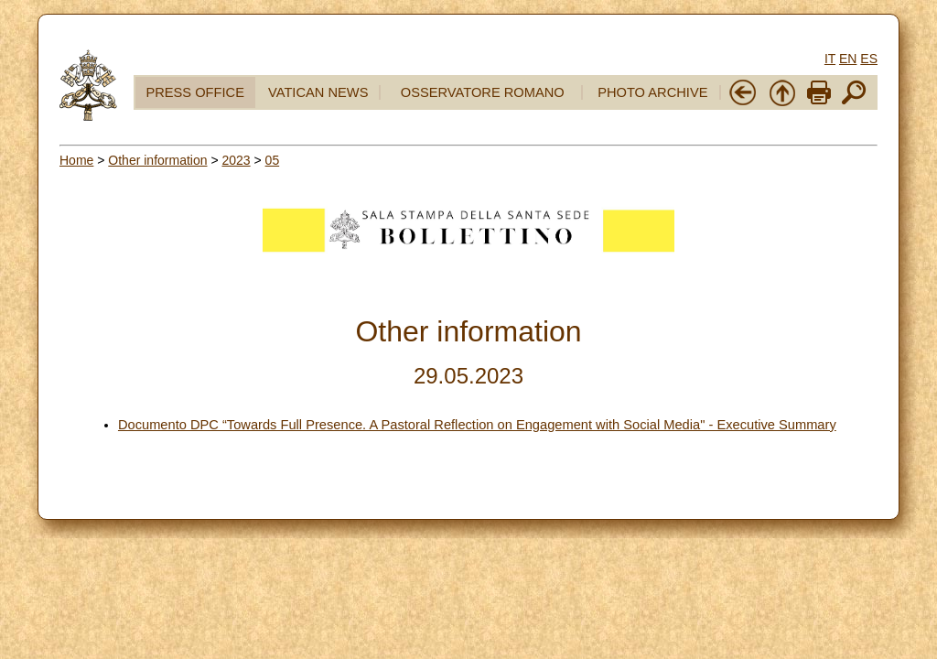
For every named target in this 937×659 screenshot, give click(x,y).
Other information (157, 160)
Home (76, 160)
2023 (235, 160)
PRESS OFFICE (194, 92)
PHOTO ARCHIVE (652, 92)
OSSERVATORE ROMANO (483, 92)
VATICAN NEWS (318, 92)
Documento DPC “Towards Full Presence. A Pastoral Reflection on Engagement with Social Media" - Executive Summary (477, 424)
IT (829, 58)
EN (847, 58)
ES (869, 58)
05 (272, 160)
